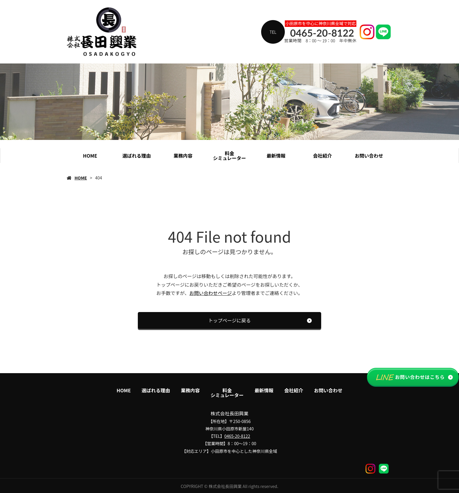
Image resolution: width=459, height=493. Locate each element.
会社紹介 (322, 155)
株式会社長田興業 (229, 413)
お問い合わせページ (210, 292)
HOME (90, 155)
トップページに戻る (229, 320)
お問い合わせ (369, 155)
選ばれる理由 (136, 155)
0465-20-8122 (237, 436)
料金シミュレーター (229, 155)
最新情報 (275, 155)
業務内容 (183, 155)
